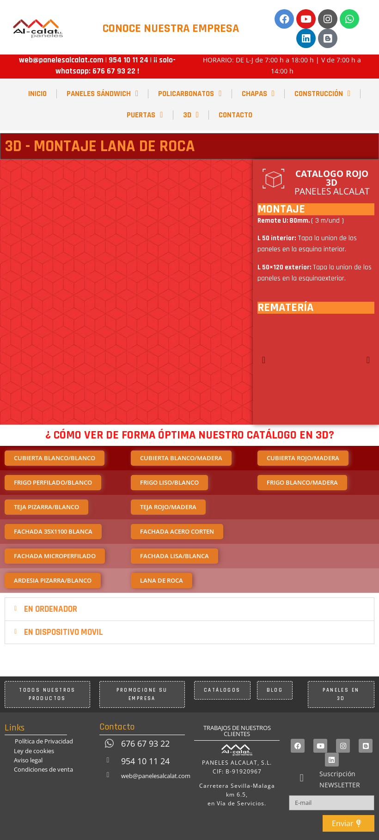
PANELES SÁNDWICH (102, 93)
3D (191, 114)
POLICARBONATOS (189, 93)
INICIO (37, 94)
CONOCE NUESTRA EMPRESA (171, 28)
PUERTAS (145, 114)
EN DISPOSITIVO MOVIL (63, 632)
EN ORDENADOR (50, 609)
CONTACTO (235, 115)
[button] (263, 360)
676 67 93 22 (113, 71)
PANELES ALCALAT (331, 182)
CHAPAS (258, 93)
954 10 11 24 (127, 60)
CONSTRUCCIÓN (322, 93)
